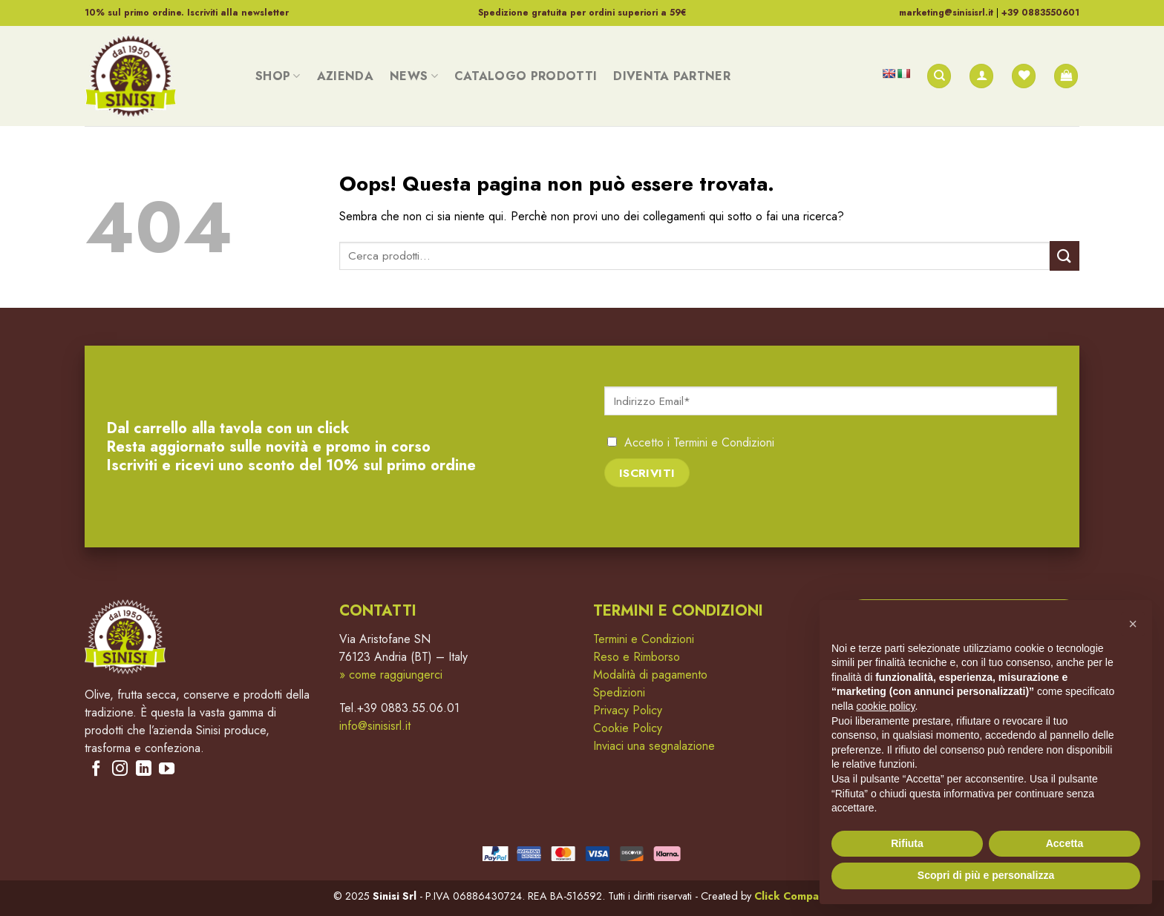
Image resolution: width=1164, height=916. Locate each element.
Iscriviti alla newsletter (238, 12)
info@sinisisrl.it (375, 725)
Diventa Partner (671, 76)
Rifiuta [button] (907, 843)
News (414, 76)
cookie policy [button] (885, 706)
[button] (1133, 624)
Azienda (345, 76)
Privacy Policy (627, 710)
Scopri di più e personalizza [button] (986, 875)
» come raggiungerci (390, 674)
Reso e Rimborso (636, 656)
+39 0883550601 (1040, 12)
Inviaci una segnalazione (654, 745)
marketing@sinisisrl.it (946, 12)
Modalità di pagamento (650, 674)
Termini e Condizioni (723, 442)
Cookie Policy (627, 728)
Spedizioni (619, 692)
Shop (278, 76)
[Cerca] (939, 76)
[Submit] (1064, 255)
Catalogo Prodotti (525, 76)
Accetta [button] (1065, 843)
